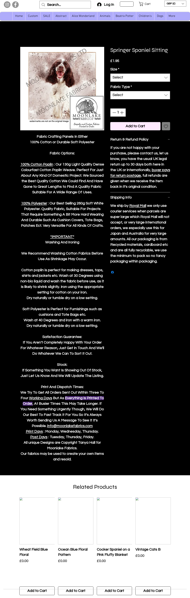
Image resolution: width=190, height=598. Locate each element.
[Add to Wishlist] (166, 126)
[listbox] (175, 4)
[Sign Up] (127, 4)
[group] (95, 546)
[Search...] (65, 5)
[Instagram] (7, 4)
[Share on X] (119, 272)
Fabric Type (121, 87)
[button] (147, 4)
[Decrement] (114, 112)
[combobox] (140, 78)
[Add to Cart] (37, 591)
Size (114, 69)
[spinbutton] (118, 112)
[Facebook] (15, 4)
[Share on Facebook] (112, 272)
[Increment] (122, 112)
